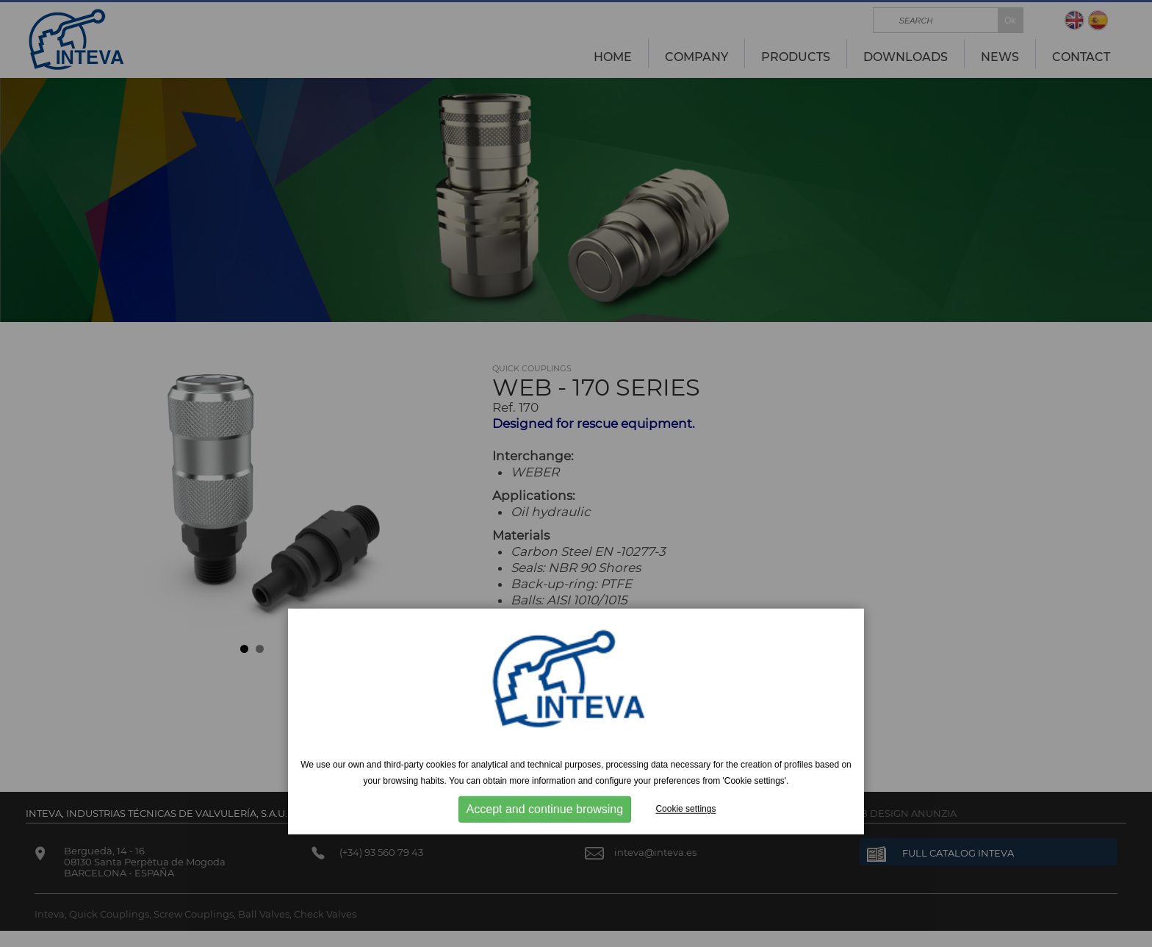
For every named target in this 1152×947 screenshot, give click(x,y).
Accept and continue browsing (545, 809)
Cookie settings (685, 809)
